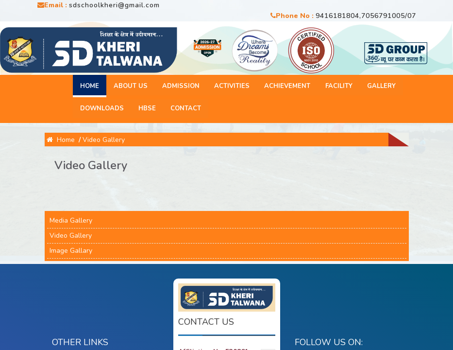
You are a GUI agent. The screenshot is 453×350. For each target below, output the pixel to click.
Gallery (381, 86)
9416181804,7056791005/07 (366, 15)
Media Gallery (71, 220)
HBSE (147, 108)
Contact (185, 108)
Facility (338, 86)
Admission (181, 86)
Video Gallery (104, 139)
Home (89, 86)
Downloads (102, 108)
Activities (232, 86)
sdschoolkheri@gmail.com (114, 5)
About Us (131, 86)
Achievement (287, 86)
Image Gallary (71, 250)
